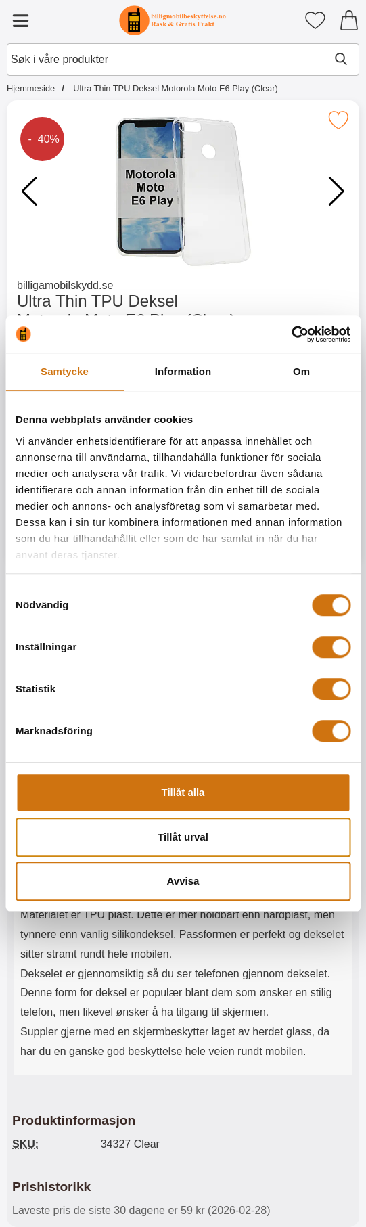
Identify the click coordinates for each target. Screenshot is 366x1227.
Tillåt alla (183, 792)
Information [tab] (183, 371)
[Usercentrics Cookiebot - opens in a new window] (291, 334)
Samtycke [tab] (65, 371)
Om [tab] (301, 371)
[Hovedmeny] (20, 20)
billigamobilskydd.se (65, 285)
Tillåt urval (183, 837)
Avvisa (183, 881)
